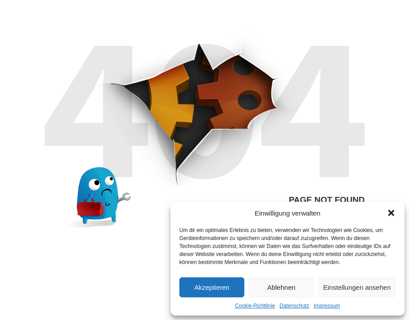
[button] (391, 212)
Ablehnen (281, 287)
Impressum (327, 306)
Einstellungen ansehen (357, 287)
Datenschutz (294, 306)
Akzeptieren (211, 287)
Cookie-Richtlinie (255, 306)
